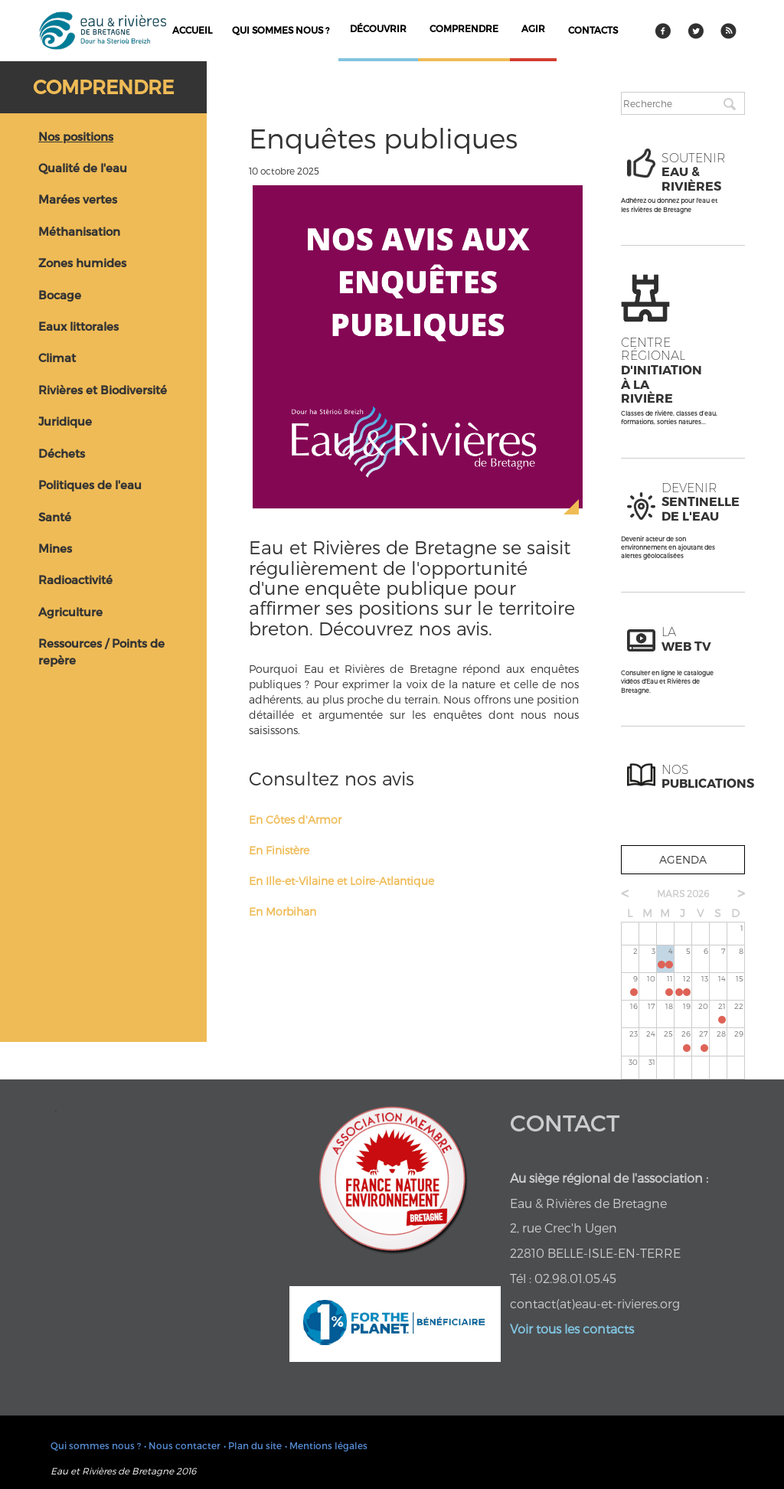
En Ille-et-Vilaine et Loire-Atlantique (341, 880)
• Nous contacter (182, 1445)
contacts (593, 29)
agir (533, 28)
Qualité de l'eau (82, 168)
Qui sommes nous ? (280, 29)
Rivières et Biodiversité (102, 390)
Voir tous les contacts (572, 1328)
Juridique (65, 421)
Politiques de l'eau (90, 484)
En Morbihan (282, 911)
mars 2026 (683, 893)
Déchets (61, 453)
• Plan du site (253, 1445)
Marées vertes (77, 199)
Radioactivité (75, 579)
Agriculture (70, 612)
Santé (54, 517)
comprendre (464, 28)
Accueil (192, 29)
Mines (55, 548)
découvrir (378, 28)
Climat (57, 357)
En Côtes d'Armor (295, 819)
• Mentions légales (326, 1445)
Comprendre (103, 86)
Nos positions (75, 136)
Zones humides (82, 262)
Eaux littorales (78, 326)
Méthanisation (79, 231)
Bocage (59, 295)
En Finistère (279, 850)
